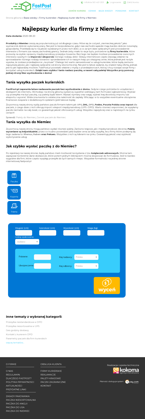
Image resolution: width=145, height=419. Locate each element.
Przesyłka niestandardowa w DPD (24, 322)
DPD (91, 104)
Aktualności (14, 385)
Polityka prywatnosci (20, 382)
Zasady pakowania (18, 396)
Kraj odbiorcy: (65, 266)
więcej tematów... (15, 342)
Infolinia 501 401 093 (92, 2)
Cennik (92, 11)
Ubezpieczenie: (26, 265)
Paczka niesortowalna (21, 400)
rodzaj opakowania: (24, 237)
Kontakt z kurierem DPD (19, 334)
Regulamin (13, 374)
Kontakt (134, 11)
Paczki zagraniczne (53, 382)
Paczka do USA (15, 407)
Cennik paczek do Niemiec (51, 117)
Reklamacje (48, 374)
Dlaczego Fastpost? (19, 378)
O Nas (9, 371)
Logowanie (113, 2)
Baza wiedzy (106, 11)
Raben (37, 134)
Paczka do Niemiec (18, 411)
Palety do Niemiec (26, 117)
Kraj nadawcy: (65, 257)
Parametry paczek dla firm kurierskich (26, 338)
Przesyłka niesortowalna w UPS (23, 326)
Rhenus (28, 134)
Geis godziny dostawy (17, 330)
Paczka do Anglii (16, 403)
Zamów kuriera (77, 11)
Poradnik (120, 11)
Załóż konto (131, 2)
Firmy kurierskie (47, 17)
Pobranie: (23, 256)
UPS (79, 104)
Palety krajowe (50, 378)
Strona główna (14, 17)
